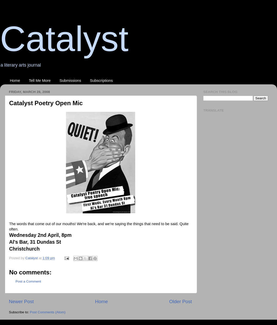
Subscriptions (101, 80)
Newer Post (21, 301)
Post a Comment (28, 281)
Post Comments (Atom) (48, 312)
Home (15, 80)
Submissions (70, 80)
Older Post (180, 301)
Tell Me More (40, 80)
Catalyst (64, 39)
